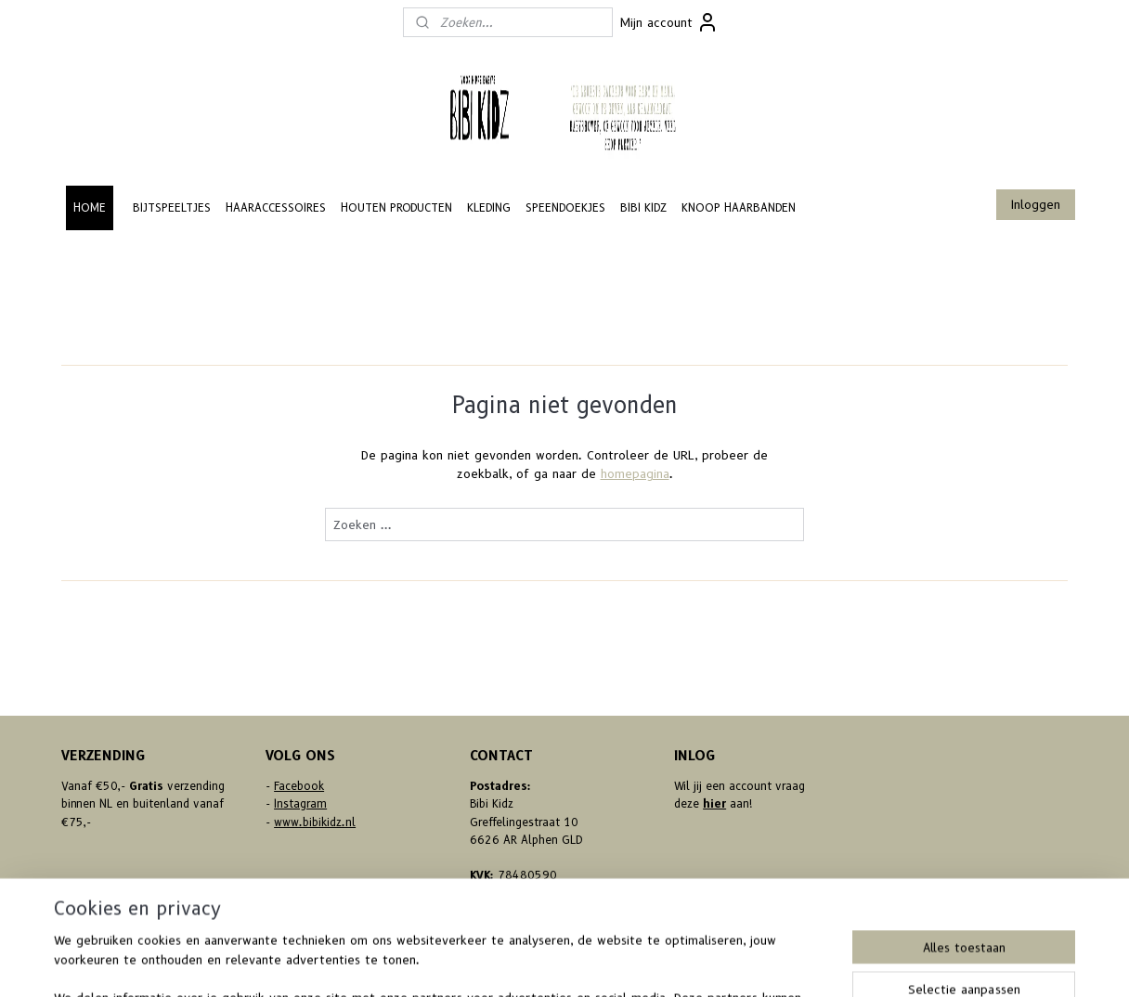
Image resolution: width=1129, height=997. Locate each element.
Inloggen (1035, 204)
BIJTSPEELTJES (172, 207)
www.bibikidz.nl (315, 822)
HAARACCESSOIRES (276, 207)
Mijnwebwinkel (803, 962)
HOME (89, 207)
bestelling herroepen (537, 962)
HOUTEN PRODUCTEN (396, 207)
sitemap (432, 962)
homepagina (635, 473)
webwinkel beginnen (646, 962)
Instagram (300, 803)
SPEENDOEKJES (565, 207)
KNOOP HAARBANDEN (738, 207)
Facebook (299, 786)
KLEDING (489, 207)
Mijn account (669, 22)
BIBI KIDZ (643, 207)
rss (468, 962)
